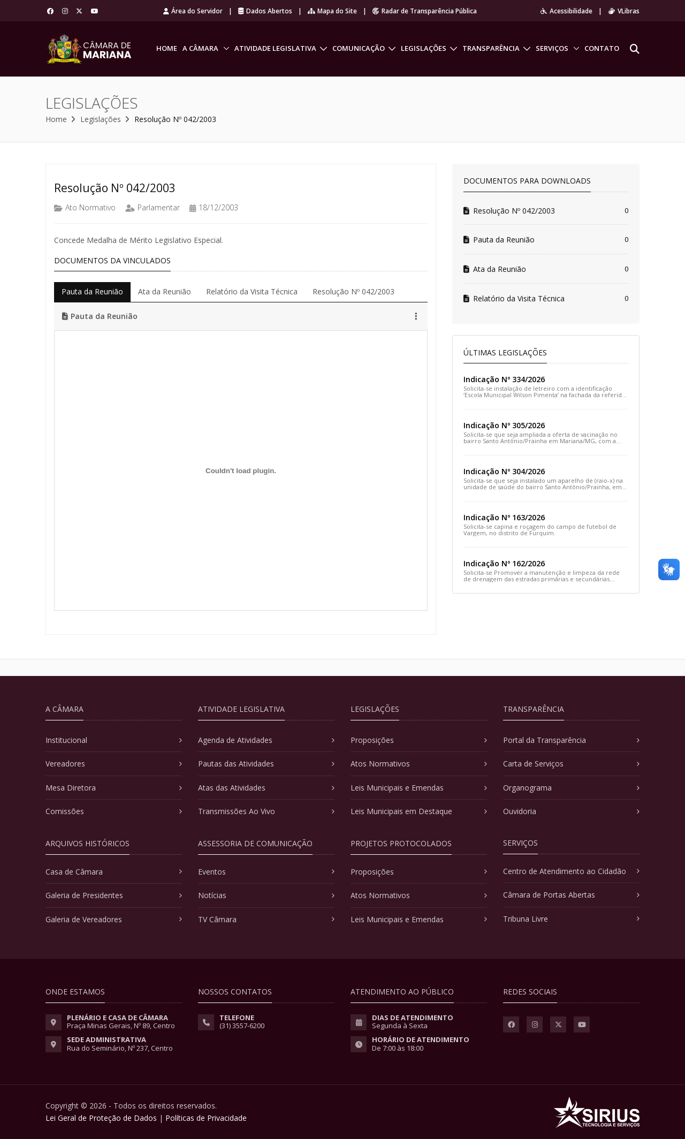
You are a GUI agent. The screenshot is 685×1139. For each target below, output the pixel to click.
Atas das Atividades (231, 788)
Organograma (527, 788)
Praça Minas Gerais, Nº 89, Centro (121, 1025)
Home (166, 48)
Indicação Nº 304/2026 (504, 471)
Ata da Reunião (494, 269)
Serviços (552, 48)
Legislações (423, 48)
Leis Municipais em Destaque (401, 811)
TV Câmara (217, 919)
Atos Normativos (380, 763)
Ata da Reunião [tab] (164, 291)
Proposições (372, 740)
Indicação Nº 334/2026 (504, 379)
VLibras (624, 11)
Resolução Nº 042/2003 (509, 211)
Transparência (491, 48)
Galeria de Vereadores (83, 919)
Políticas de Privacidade (206, 1118)
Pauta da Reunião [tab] (92, 291)
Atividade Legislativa (275, 48)
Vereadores (65, 763)
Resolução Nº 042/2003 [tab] (353, 291)
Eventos (212, 872)
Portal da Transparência (544, 740)
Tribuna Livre (525, 919)
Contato (601, 48)
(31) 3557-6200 (241, 1025)
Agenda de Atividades (235, 740)
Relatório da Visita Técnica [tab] (252, 291)
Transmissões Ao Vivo (236, 811)
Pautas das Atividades (236, 763)
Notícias (212, 895)
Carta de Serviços (533, 763)
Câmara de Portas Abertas (549, 895)
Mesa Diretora (70, 788)
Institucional (66, 740)
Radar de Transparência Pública (424, 11)
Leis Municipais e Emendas (397, 788)
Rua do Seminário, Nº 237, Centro (120, 1048)
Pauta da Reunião (499, 239)
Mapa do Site (332, 11)
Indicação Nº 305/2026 (504, 425)
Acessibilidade (566, 11)
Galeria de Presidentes (84, 895)
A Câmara (200, 48)
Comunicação (358, 48)
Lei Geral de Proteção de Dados (101, 1118)
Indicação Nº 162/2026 (504, 563)
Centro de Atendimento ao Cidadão (564, 871)
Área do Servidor (193, 11)
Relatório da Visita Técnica (514, 298)
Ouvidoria (519, 811)
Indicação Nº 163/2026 (504, 517)
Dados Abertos (265, 11)
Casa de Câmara (74, 872)
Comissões (64, 811)
